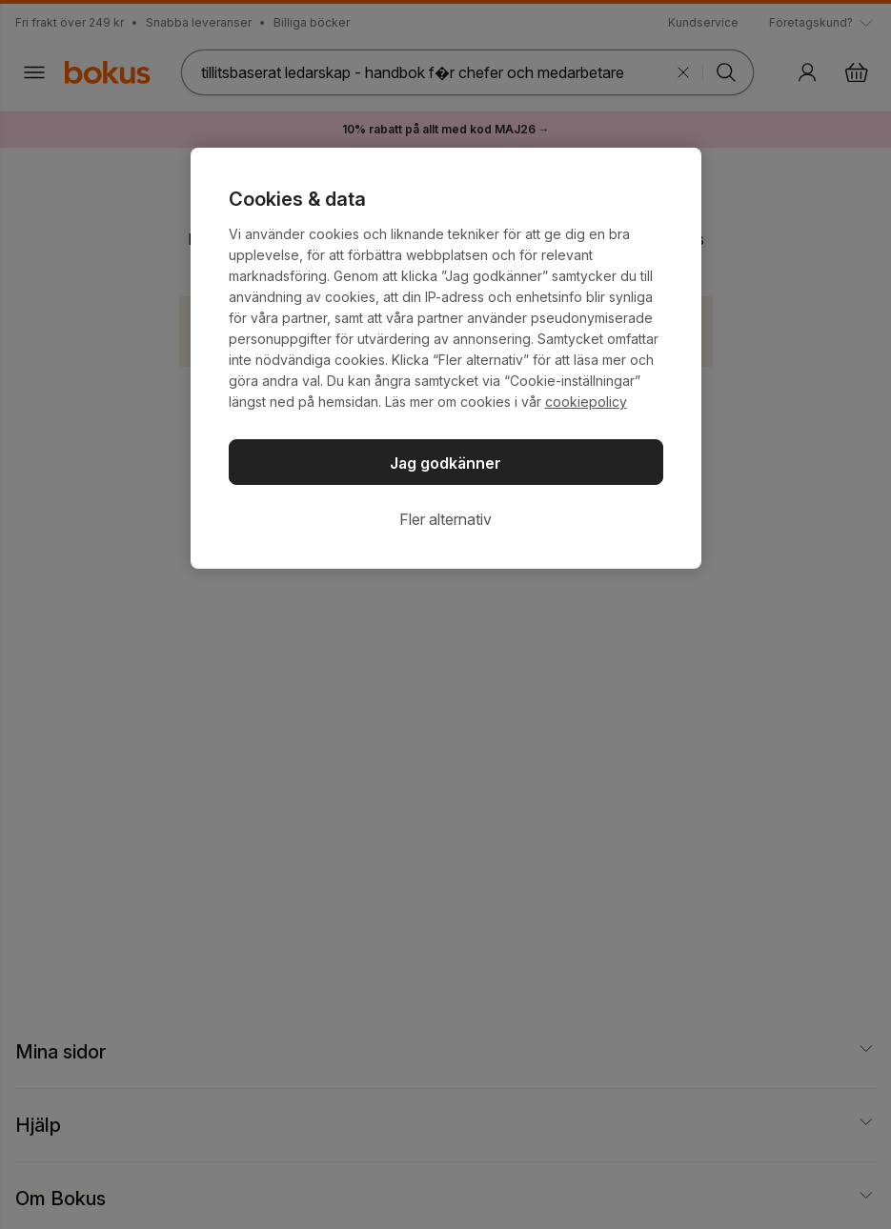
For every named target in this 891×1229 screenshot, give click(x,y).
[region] (446, 358)
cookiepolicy (586, 401)
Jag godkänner (445, 463)
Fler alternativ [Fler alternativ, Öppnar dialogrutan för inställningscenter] (445, 519)
